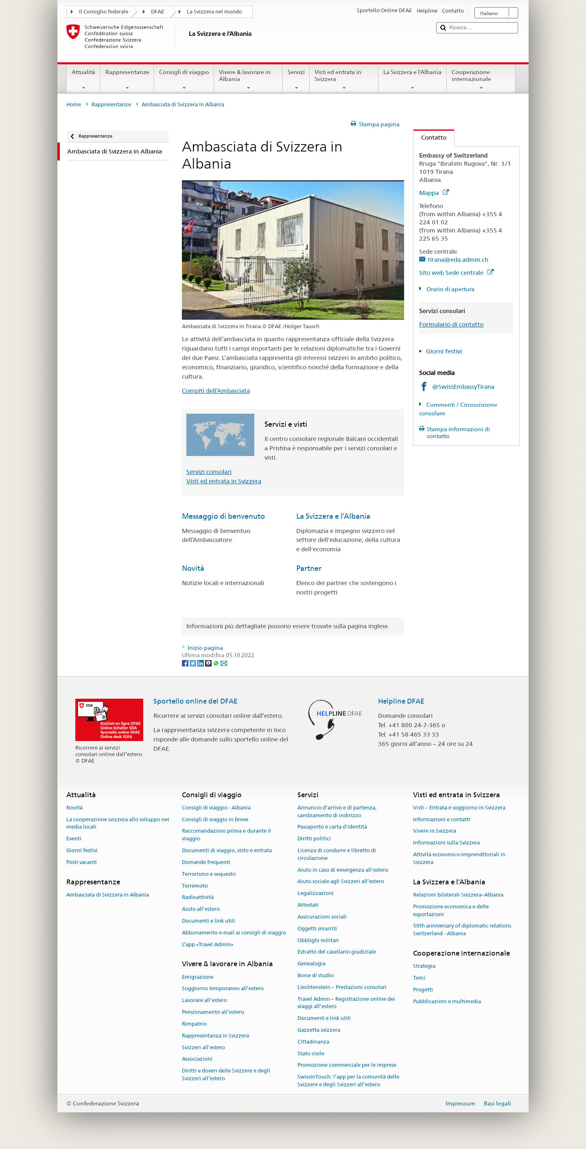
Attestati (308, 905)
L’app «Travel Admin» (208, 944)
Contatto (429, 137)
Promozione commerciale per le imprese (346, 1065)
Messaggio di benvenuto (223, 516)
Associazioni (197, 1059)
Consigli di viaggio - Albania (216, 808)
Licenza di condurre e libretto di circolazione (336, 854)
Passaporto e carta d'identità (332, 827)
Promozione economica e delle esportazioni (451, 910)
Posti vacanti (81, 862)
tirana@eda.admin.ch (458, 259)
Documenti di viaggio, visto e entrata (227, 850)
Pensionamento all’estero (213, 1012)
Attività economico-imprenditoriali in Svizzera (459, 858)
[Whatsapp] (217, 663)
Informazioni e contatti (441, 819)
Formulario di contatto (451, 324)
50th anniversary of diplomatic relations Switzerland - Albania (462, 930)
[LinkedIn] (201, 663)
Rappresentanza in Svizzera (215, 1036)
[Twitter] (193, 663)
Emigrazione (197, 977)
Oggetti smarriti (317, 928)
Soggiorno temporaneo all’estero (223, 989)
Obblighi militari (318, 940)
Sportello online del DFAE (195, 701)
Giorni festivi (444, 351)
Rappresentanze (127, 80)
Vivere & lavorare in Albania (248, 80)
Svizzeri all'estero (203, 1047)
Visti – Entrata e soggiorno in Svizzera (459, 808)
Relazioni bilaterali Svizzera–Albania (458, 895)
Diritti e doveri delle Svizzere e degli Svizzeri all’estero (226, 1074)
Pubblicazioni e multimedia (447, 1001)
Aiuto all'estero (201, 909)
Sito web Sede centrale (456, 272)
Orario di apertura (449, 289)
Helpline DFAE (401, 701)
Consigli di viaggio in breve (215, 819)
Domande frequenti (206, 862)
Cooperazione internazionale (481, 80)
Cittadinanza (313, 1042)
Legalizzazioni (315, 893)
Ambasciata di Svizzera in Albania (107, 895)
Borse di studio (315, 975)
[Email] (224, 663)
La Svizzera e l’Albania (412, 80)
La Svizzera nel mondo (214, 12)
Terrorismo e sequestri (209, 874)
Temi (419, 978)
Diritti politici (314, 839)
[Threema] (209, 663)
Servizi (296, 80)
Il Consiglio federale (103, 12)
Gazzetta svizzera (318, 1030)
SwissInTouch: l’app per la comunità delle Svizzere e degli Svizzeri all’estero (348, 1081)
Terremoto (195, 886)
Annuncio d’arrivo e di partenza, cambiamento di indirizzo (336, 811)
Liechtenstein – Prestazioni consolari (342, 987)
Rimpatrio (194, 1024)
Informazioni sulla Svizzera (446, 843)
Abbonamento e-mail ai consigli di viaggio (234, 933)
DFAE (157, 12)
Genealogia (311, 963)
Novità (193, 568)
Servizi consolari (209, 472)
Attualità (83, 80)
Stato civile (310, 1053)
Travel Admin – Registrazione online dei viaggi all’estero (346, 1003)
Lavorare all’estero (204, 1001)
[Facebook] (186, 663)
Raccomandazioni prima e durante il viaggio (226, 835)
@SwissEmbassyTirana (463, 386)
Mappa (434, 193)
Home (73, 104)
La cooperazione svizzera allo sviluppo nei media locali (117, 823)
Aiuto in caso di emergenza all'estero (342, 870)
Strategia (424, 966)
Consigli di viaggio (184, 80)
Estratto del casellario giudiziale (336, 952)
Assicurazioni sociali (322, 917)
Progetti (423, 990)
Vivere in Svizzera (434, 831)
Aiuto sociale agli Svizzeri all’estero (340, 882)
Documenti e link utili (208, 921)
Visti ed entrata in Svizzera (344, 80)
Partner (308, 568)
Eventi (73, 839)
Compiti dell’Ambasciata (216, 391)
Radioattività (198, 898)
